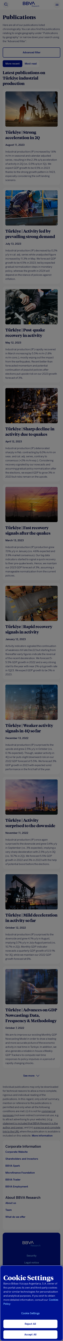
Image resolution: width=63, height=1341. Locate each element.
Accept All (30, 1334)
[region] (31, 1303)
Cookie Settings (30, 1313)
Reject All (30, 1323)
